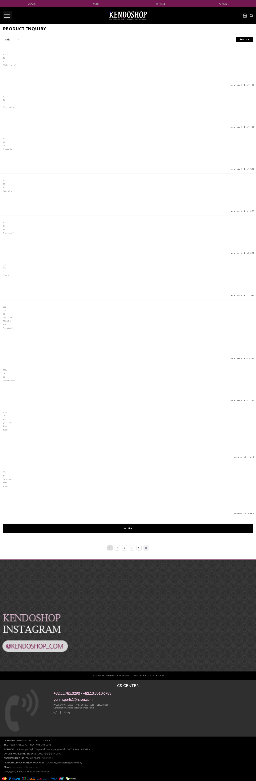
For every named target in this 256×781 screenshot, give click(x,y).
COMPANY (98, 675)
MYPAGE (160, 3)
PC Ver (160, 675)
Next (146, 547)
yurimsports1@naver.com (25, 767)
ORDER (224, 3)
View (128, 68)
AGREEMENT (124, 675)
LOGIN (32, 3)
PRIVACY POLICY (144, 675)
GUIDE (110, 675)
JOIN (96, 3)
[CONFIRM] (47, 758)
